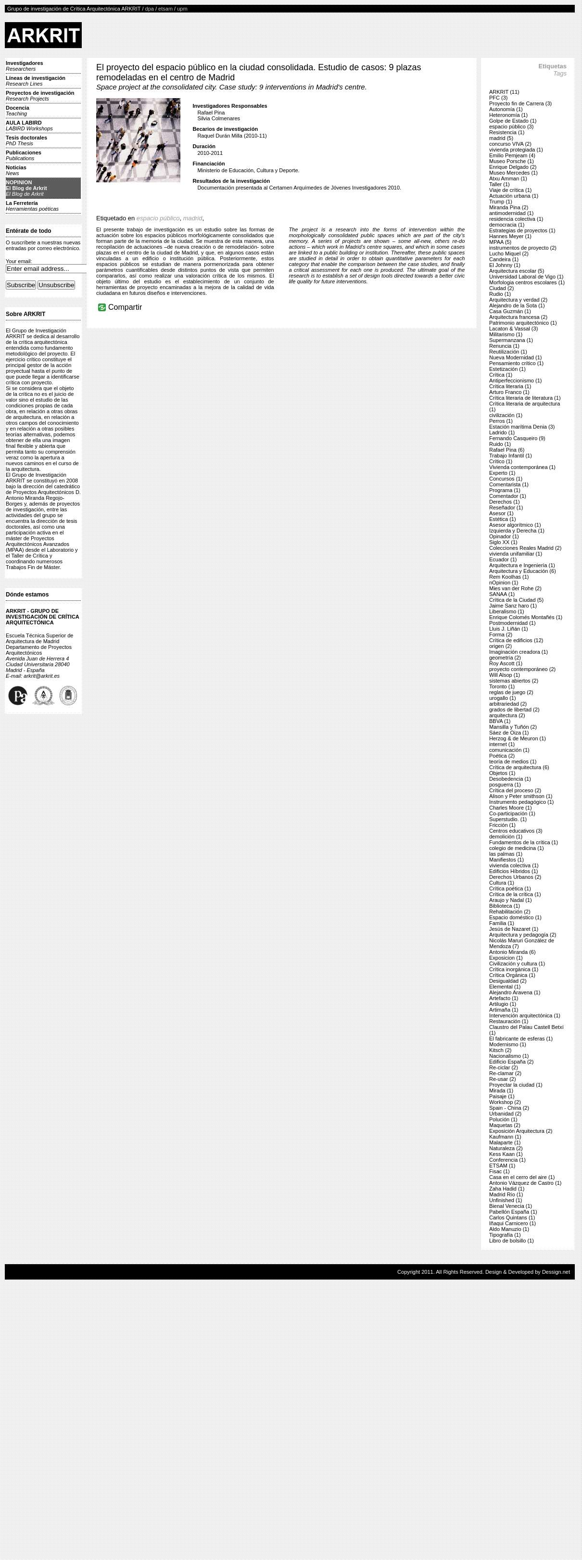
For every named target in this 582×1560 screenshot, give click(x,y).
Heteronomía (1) (508, 115)
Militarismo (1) (505, 334)
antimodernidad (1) (511, 213)
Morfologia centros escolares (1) (527, 282)
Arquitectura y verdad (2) (518, 300)
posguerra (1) (505, 784)
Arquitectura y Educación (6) (522, 571)
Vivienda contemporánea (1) (522, 467)
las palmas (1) (505, 854)
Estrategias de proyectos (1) (522, 230)
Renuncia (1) (504, 346)
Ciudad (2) (501, 288)
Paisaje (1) (502, 1096)
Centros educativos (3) (516, 831)
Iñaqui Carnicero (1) (512, 1223)
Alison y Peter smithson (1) (520, 796)
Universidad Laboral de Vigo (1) (526, 276)
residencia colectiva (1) (516, 219)
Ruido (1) (500, 444)
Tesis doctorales (26, 140)
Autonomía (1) (506, 109)
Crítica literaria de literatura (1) (525, 398)
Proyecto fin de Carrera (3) (520, 103)
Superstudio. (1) (508, 819)
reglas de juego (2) (511, 692)
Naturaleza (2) (506, 1148)
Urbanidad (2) (505, 1113)
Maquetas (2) (504, 1125)
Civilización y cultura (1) (517, 963)
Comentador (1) (507, 496)
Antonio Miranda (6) (512, 952)
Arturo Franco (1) (509, 392)
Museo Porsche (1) (511, 161)
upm (182, 9)
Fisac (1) (499, 1171)
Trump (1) (500, 201)
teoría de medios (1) (512, 761)
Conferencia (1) (507, 1160)
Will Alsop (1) (504, 675)
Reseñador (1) (506, 507)
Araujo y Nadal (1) (510, 900)
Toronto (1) (502, 686)
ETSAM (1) (502, 1165)
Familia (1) (501, 923)
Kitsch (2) (500, 1050)
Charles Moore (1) (510, 808)
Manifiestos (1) (506, 859)
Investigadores (24, 66)
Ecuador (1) (503, 559)
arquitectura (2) (507, 715)
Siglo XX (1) (503, 542)
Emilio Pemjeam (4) (512, 155)
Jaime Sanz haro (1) (513, 606)
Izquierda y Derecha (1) (516, 530)
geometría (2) (505, 657)
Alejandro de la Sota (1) (517, 305)
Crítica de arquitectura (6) (519, 767)
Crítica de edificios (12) (516, 640)
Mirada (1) (501, 1090)
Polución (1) (503, 1119)
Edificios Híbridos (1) (513, 871)
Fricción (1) (502, 825)
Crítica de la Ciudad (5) (516, 600)
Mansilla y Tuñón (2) (513, 727)
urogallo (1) (502, 698)
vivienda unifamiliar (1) (515, 554)
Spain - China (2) (509, 1108)
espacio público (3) (511, 126)
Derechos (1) (504, 502)
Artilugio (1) (502, 1004)
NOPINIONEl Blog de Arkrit (26, 188)
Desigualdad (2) (508, 981)
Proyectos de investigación (40, 95)
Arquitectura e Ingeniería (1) (522, 565)
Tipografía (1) (505, 1235)
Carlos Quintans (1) (512, 1217)
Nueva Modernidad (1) (515, 357)
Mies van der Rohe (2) (515, 588)
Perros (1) (501, 421)
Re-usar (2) (502, 1079)
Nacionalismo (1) (509, 1056)
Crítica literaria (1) (510, 386)
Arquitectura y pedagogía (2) (522, 935)
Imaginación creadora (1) (518, 652)
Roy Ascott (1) (505, 663)
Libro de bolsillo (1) (511, 1240)
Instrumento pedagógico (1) (521, 802)
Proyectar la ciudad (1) (516, 1085)
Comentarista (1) (509, 484)
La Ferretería (32, 206)
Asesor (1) (501, 513)
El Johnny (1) (504, 265)
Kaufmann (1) (505, 1137)
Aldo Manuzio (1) (509, 1229)
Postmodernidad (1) (512, 623)
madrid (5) (501, 138)
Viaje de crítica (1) (510, 190)
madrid (192, 218)
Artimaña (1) (504, 1010)
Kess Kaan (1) (506, 1154)
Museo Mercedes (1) (513, 173)
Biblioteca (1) (504, 906)
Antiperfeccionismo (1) (515, 380)
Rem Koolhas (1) (509, 577)
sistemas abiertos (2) (513, 681)
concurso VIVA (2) (510, 144)
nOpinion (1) (504, 582)
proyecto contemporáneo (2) (522, 669)
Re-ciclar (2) (503, 1067)
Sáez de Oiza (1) (509, 733)
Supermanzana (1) (511, 340)
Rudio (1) (500, 294)
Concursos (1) (505, 479)
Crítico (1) (500, 461)
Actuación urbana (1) (513, 196)
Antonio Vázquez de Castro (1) (525, 1183)
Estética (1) (502, 519)
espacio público (158, 218)
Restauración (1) (508, 1021)
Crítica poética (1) (510, 888)
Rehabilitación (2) (510, 911)
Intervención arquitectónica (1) (524, 1015)
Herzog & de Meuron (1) (517, 738)
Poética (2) (502, 756)
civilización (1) (505, 415)
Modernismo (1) (507, 1044)
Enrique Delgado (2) (512, 167)
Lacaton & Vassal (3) (513, 328)
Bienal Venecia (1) (510, 1206)
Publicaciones (23, 155)
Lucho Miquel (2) (509, 253)
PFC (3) (498, 98)
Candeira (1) (504, 259)
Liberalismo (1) (506, 611)
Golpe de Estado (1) (512, 121)
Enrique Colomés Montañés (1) (525, 617)
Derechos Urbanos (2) (515, 877)
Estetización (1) (507, 369)
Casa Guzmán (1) (510, 311)
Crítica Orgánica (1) (512, 975)
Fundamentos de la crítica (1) (523, 842)
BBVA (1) (499, 721)
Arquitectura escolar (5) (516, 271)
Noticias (16, 170)
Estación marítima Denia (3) (522, 427)
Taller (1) (499, 184)
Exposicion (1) (506, 958)
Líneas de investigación (35, 81)
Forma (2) (500, 634)
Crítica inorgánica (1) (513, 969)
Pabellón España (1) (513, 1212)
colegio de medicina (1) (516, 848)
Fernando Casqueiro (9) (517, 438)
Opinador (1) (504, 536)
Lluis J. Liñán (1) (508, 629)
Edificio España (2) (511, 1062)
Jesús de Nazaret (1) (513, 929)
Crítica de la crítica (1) (515, 894)
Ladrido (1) (502, 432)
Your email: (19, 261)
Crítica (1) (500, 375)
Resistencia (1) (506, 132)
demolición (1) (505, 836)
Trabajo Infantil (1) (510, 455)
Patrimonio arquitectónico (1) (523, 323)
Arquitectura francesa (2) (518, 317)
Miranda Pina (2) (508, 207)
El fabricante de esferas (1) (521, 1038)
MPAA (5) (500, 242)
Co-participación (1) (512, 813)
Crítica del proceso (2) (515, 790)
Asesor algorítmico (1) (515, 525)
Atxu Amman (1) (508, 178)
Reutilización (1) (508, 352)
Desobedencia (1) (510, 779)
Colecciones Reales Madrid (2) (525, 548)
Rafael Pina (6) (506, 450)
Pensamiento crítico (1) (516, 363)
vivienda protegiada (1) (516, 149)
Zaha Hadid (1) (506, 1189)
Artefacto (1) (504, 998)
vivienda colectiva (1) (514, 865)
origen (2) (500, 646)
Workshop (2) (505, 1102)
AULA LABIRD (29, 125)
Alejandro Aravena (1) (514, 992)
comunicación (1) (509, 750)
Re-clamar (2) (505, 1073)
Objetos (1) (502, 773)
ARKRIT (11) (504, 92)
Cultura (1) (501, 883)
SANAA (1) (502, 594)
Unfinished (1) (505, 1200)
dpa (149, 9)
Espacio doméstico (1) (515, 917)
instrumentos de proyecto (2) (523, 248)
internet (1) (502, 744)
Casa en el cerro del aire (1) (522, 1177)
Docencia (17, 110)
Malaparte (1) (504, 1142)
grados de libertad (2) (514, 709)
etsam (165, 9)
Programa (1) (504, 490)
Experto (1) (502, 473)
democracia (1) (506, 225)
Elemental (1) (504, 986)
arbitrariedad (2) (508, 704)
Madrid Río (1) (506, 1194)
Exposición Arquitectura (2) (520, 1131)
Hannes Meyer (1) (510, 236)
